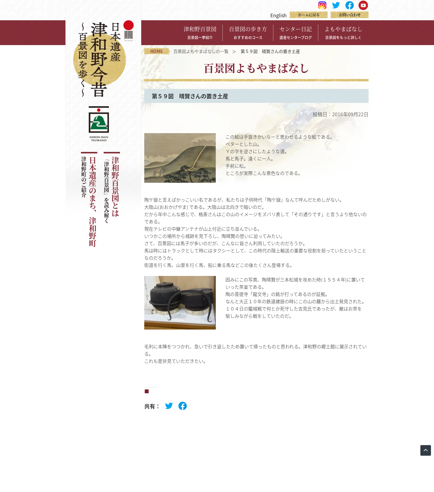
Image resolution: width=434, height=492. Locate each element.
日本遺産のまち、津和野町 (88, 201)
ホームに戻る (309, 14)
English (278, 15)
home (156, 51)
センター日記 (295, 32)
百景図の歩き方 (248, 32)
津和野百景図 (200, 32)
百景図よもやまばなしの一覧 (201, 51)
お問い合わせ (350, 14)
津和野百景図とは (111, 189)
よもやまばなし (343, 32)
